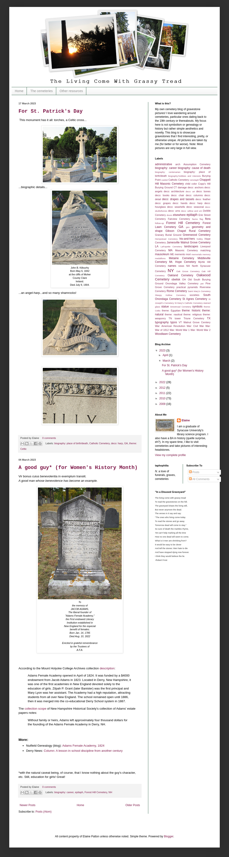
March (167, 360)
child (187, 183)
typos (173, 322)
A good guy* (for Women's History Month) (78, 468)
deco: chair (177, 195)
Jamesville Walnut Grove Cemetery (188, 242)
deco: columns (194, 195)
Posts (194, 472)
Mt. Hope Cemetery (182, 262)
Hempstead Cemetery (166, 239)
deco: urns (174, 210)
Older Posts (132, 805)
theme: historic (191, 310)
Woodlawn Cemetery (168, 333)
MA (170, 250)
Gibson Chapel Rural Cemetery (187, 231)
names (172, 265)
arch (177, 164)
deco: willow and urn (191, 211)
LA (156, 246)
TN (170, 318)
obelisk (176, 279)
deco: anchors (196, 187)
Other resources (71, 91)
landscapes (191, 246)
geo (188, 227)
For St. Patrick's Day (51, 111)
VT (180, 322)
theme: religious (192, 314)
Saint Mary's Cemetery (199, 291)
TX (208, 318)
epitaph (79, 792)
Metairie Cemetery (181, 258)
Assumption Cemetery (196, 164)
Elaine (186, 420)
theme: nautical (173, 314)
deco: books (162, 195)
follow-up (159, 223)
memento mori (183, 254)
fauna (195, 219)
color (194, 183)
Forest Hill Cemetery (96, 792)
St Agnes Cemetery (195, 299)
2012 (162, 387)
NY (171, 270)
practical (181, 287)
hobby (200, 239)
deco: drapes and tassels (178, 199)
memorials (197, 254)
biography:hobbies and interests (184, 176)
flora (207, 218)
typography (162, 322)
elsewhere (179, 215)
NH (110, 792)
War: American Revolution (170, 326)
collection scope (35, 708)
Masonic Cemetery (186, 250)
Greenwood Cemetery (196, 234)
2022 (162, 382)
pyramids (193, 287)
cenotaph (194, 180)
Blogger (168, 836)
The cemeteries (41, 91)
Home (19, 91)
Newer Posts (27, 805)
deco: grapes (163, 203)
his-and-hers (187, 238)
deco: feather (202, 199)
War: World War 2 (200, 330)
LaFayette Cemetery (171, 246)
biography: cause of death (194, 168)
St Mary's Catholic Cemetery (189, 303)
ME (172, 254)
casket (164, 180)
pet (202, 283)
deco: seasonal (195, 206)
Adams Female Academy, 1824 (83, 745)
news (181, 265)
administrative (163, 164)
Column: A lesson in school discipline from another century (84, 750)
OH (184, 279)
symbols (197, 306)
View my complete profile (170, 455)
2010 (162, 398)
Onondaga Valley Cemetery (181, 283)
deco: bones (203, 191)
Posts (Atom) (43, 811)
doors (169, 215)
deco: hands (180, 203)
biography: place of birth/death (71, 443)
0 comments (49, 438)
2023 (162, 350)
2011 (162, 393)
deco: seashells (176, 206)
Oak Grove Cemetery (188, 271)
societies (194, 295)
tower (178, 318)
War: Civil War (195, 326)
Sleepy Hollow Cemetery (170, 295)
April (166, 355)
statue (165, 306)
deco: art (190, 191)
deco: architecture (174, 191)
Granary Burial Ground (168, 234)
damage (182, 187)
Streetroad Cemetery (180, 306)
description (107, 668)
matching (205, 250)
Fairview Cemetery (179, 218)
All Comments (199, 479)
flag (201, 219)
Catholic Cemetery (99, 443)
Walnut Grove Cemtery (196, 322)
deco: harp (117, 443)
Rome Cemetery (177, 291)
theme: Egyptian (171, 310)
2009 (162, 404)
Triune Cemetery (194, 318)
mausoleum (162, 254)
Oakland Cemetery (180, 275)
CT (175, 187)
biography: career (64, 792)
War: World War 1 (180, 330)
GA (126, 443)
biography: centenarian (167, 172)
